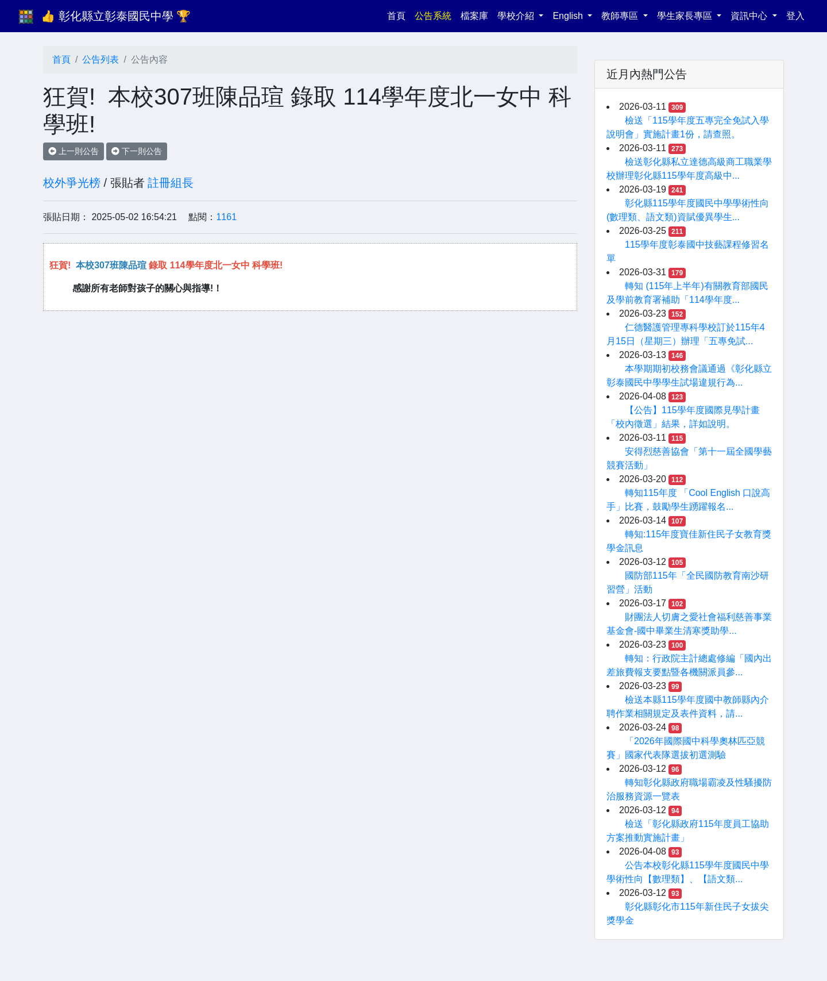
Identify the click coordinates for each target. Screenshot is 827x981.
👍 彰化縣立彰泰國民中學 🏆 (116, 16)
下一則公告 (136, 151)
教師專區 (620, 16)
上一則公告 (73, 151)
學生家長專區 (685, 16)
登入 (795, 16)
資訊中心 (750, 16)
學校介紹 (516, 16)
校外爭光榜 (72, 182)
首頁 (398, 15)
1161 (226, 217)
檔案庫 (474, 16)
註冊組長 (171, 182)
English (568, 16)
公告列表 (100, 59)
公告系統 (433, 16)
